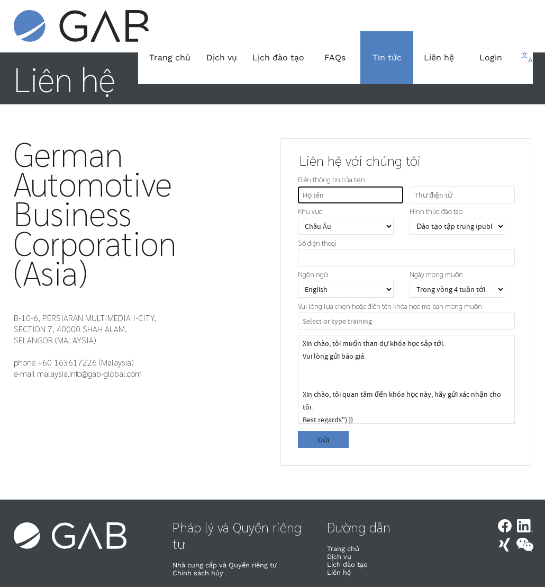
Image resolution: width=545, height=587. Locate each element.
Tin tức (387, 57)
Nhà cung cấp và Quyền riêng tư (224, 565)
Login (490, 57)
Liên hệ (439, 57)
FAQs (335, 57)
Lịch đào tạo (278, 57)
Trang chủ (169, 57)
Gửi (323, 439)
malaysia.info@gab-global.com (89, 373)
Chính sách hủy (197, 573)
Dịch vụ (221, 57)
